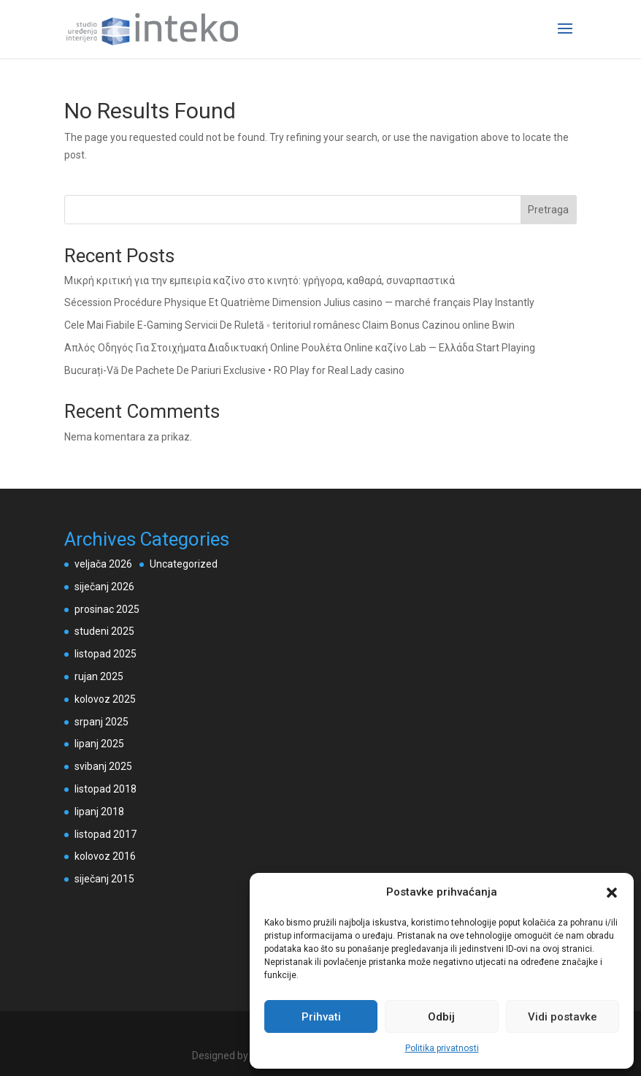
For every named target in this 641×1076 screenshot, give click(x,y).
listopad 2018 (105, 789)
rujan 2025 (98, 676)
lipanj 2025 (99, 743)
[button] (611, 892)
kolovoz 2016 (105, 856)
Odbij (441, 1016)
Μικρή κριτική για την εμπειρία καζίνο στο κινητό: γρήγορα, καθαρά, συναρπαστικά (259, 280)
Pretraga (548, 209)
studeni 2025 (104, 631)
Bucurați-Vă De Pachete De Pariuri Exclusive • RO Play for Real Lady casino (234, 370)
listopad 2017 (105, 834)
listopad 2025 (105, 654)
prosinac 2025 (106, 609)
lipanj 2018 (99, 811)
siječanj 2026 (104, 586)
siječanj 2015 (104, 879)
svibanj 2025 (103, 766)
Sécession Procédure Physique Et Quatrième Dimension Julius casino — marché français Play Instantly (299, 302)
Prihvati (321, 1016)
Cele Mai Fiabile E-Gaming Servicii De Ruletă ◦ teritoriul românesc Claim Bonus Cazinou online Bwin (289, 325)
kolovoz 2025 (105, 699)
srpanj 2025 (101, 722)
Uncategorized (184, 564)
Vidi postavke (562, 1016)
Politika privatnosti (442, 1048)
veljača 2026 (103, 564)
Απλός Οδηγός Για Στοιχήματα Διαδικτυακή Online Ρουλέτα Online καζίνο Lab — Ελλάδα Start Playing (299, 348)
